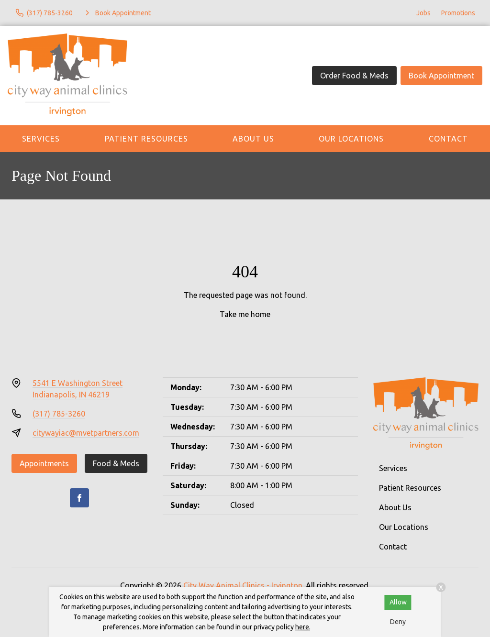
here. (303, 627)
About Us (253, 138)
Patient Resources (146, 138)
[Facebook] (79, 497)
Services (41, 138)
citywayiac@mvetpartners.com (86, 432)
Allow (398, 602)
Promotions (458, 13)
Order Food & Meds (354, 75)
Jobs (423, 13)
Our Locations (351, 138)
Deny (398, 622)
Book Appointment (441, 75)
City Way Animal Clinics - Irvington (242, 585)
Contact (393, 546)
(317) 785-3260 (59, 413)
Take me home (245, 314)
